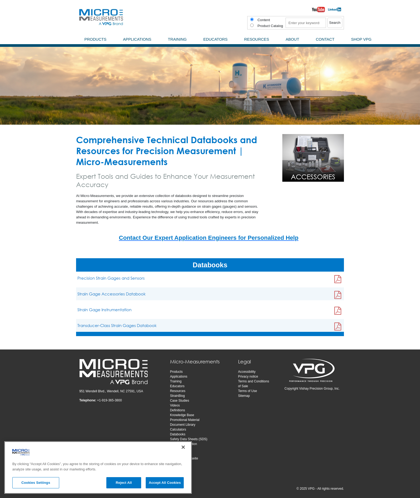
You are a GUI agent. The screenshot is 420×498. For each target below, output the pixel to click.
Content (263, 20)
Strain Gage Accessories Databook (111, 293)
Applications (179, 376)
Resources (177, 391)
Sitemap (244, 396)
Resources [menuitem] (256, 39)
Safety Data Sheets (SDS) (188, 439)
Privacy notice (248, 376)
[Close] (183, 447)
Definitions (177, 410)
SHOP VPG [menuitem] (361, 39)
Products (176, 372)
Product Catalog (270, 26)
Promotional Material (185, 420)
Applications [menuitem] (137, 39)
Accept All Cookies (165, 483)
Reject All (124, 483)
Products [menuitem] (95, 39)
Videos (175, 405)
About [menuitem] (292, 39)
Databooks (177, 434)
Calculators (178, 429)
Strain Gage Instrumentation (104, 309)
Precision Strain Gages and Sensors (111, 278)
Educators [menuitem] (215, 39)
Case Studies (179, 400)
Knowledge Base (182, 415)
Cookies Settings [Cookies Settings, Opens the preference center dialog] (35, 483)
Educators (177, 386)
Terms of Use (247, 391)
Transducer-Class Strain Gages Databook (117, 325)
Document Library (183, 425)
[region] (98, 467)
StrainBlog (177, 396)
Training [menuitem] (177, 39)
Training (176, 381)
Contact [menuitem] (325, 39)
